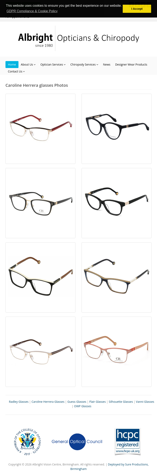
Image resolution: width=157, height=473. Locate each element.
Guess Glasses (76, 402)
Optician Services (53, 64)
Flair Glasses (97, 402)
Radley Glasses (18, 402)
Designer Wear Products (131, 64)
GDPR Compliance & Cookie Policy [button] (32, 11)
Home (12, 64)
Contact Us (16, 71)
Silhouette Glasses (121, 402)
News (106, 64)
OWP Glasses (82, 406)
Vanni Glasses (145, 402)
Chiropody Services (84, 64)
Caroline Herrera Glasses (47, 402)
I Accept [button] (136, 8)
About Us (28, 64)
